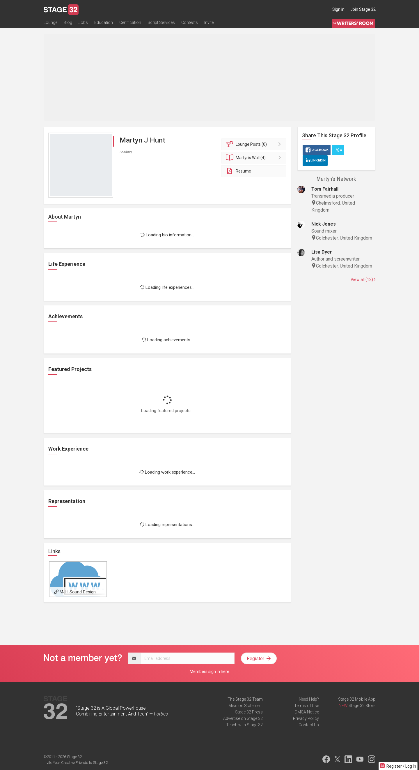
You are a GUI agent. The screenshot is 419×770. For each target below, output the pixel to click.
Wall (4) (255, 157)
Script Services (161, 22)
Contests (189, 22)
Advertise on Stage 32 (243, 718)
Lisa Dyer (321, 252)
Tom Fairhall (324, 189)
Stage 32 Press (249, 712)
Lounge (50, 22)
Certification (130, 22)
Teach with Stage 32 (244, 724)
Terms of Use (306, 705)
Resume (238, 171)
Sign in (338, 9)
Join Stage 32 (363, 9)
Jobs (83, 22)
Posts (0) (255, 144)
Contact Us (309, 724)
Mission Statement (245, 705)
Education (103, 22)
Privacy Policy (306, 718)
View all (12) (363, 279)
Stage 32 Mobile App (356, 699)
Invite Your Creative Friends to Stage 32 (76, 762)
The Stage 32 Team (245, 699)
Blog (68, 22)
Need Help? (309, 699)
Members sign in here (209, 671)
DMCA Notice (307, 712)
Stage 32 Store (362, 705)
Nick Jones (323, 224)
